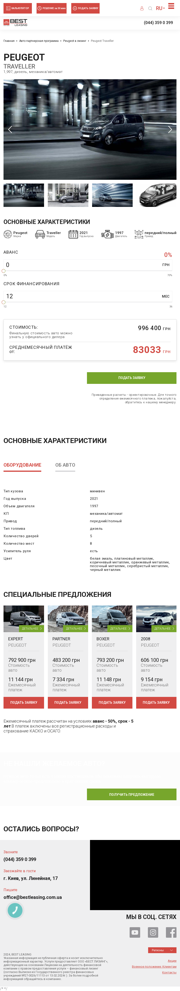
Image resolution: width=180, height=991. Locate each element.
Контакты (169, 972)
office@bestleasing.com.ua (33, 897)
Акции (172, 960)
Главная (9, 41)
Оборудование (22, 465)
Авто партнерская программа (39, 41)
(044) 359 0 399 (158, 22)
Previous (10, 129)
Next (170, 129)
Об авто (65, 465)
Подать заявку (131, 378)
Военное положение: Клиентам (154, 966)
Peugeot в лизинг (74, 41)
